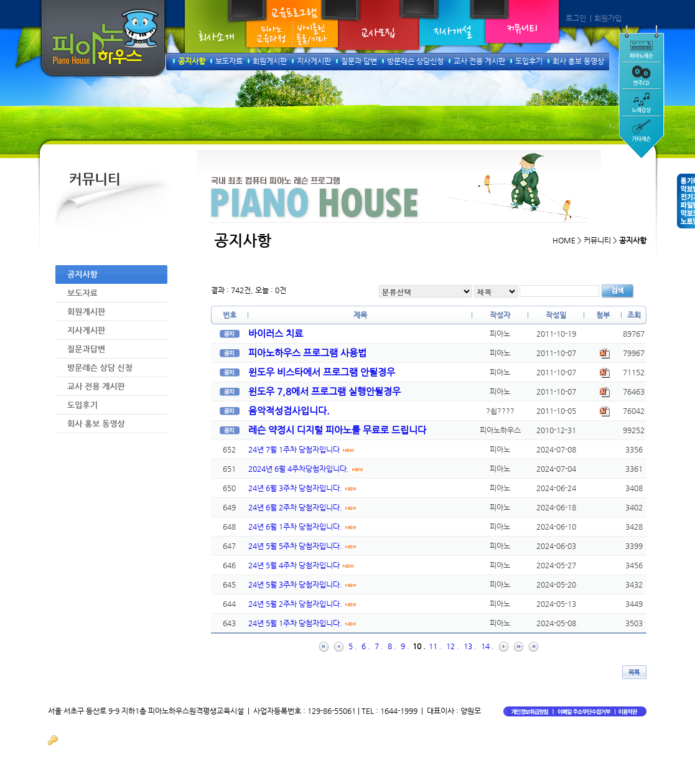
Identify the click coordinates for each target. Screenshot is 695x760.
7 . (379, 646)
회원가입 (608, 18)
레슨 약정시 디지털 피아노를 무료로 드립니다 (337, 430)
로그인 (576, 18)
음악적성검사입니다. (289, 410)
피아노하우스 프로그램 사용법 (307, 352)
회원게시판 (270, 61)
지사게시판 (314, 61)
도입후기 (529, 61)
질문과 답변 (359, 61)
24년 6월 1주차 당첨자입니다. (302, 526)
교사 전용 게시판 (479, 61)
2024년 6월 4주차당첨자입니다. (306, 468)
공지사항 (191, 61)
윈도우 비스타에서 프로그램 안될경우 (321, 372)
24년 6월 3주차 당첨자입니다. (302, 488)
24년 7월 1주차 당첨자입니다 (301, 449)
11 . (435, 646)
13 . (470, 646)
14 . (487, 646)
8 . (392, 646)
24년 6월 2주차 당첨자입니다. (302, 507)
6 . (365, 646)
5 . (352, 646)
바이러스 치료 (275, 333)
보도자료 (229, 61)
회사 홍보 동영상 (578, 61)
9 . (405, 646)
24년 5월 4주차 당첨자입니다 (301, 565)
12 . (452, 646)
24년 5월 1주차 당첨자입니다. (302, 623)
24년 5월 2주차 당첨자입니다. (302, 603)
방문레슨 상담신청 (415, 61)
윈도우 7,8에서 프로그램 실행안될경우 (324, 391)
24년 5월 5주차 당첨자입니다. (302, 546)
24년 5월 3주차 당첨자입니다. (302, 584)
